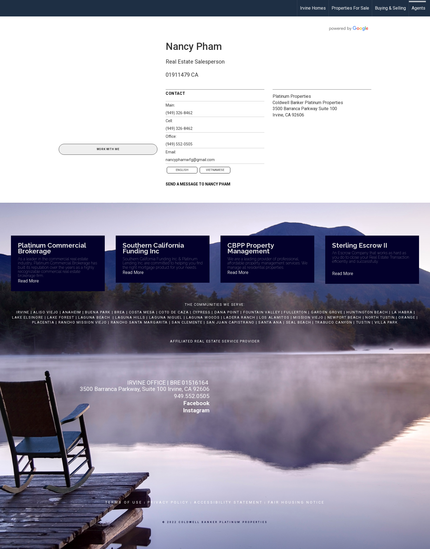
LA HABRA (402, 312)
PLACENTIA (43, 322)
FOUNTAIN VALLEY (261, 312)
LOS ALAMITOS (274, 317)
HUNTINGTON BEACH (367, 312)
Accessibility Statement (228, 502)
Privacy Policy (168, 502)
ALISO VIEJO (45, 312)
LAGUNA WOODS (203, 317)
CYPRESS (202, 312)
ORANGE (406, 317)
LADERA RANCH (239, 317)
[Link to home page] (7, 8)
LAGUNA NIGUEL (165, 317)
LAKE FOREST (60, 317)
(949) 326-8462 (179, 113)
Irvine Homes (313, 8)
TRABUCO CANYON (333, 322)
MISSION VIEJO (308, 317)
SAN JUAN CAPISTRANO (230, 322)
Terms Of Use (123, 502)
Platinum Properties (292, 96)
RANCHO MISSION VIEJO (82, 322)
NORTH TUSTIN (380, 317)
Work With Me (108, 149)
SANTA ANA (270, 322)
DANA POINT (226, 312)
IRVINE (22, 312)
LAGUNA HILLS (130, 317)
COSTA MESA (142, 312)
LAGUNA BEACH (94, 317)
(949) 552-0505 (179, 144)
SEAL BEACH (299, 322)
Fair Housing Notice (296, 502)
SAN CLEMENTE (187, 322)
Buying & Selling (390, 8)
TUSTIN (363, 322)
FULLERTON (295, 312)
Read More (28, 281)
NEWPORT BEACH (344, 317)
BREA (119, 312)
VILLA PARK (386, 322)
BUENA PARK (98, 312)
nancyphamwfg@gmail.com (190, 160)
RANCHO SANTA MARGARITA (139, 322)
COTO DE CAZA (174, 312)
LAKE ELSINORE (27, 317)
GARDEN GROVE (327, 312)
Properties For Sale (350, 8)
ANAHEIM (71, 312)
